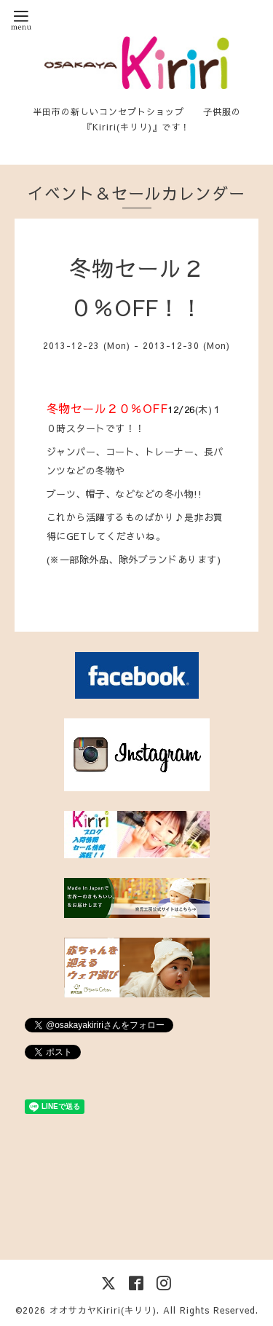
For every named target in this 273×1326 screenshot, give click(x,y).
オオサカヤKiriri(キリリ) (103, 1310)
